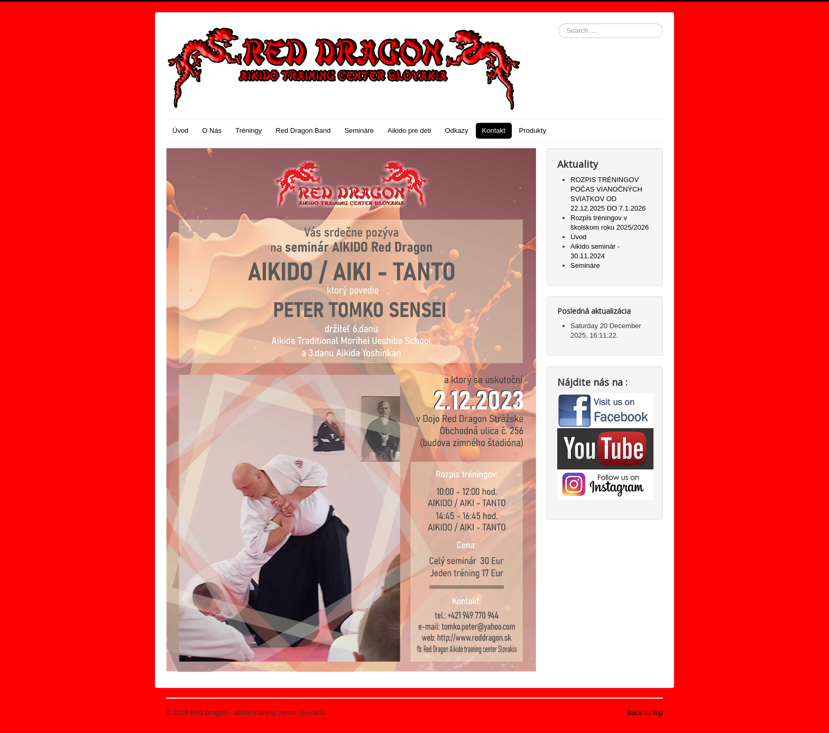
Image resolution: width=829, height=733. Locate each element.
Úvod (180, 130)
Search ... (558, 23)
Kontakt (493, 130)
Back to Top (645, 713)
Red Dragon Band (302, 130)
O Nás (212, 130)
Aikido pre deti (409, 130)
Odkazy (456, 130)
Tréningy (248, 130)
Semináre (359, 130)
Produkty (532, 130)
